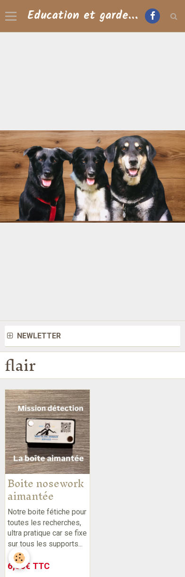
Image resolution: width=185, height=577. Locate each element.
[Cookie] (19, 558)
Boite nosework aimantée (46, 490)
